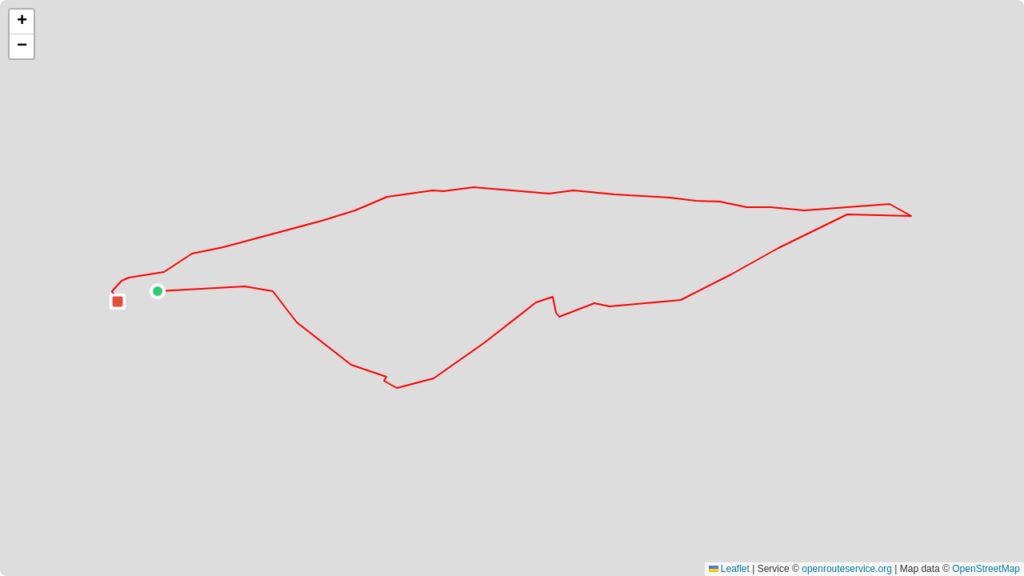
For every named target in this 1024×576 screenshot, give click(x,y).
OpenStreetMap (986, 568)
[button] (157, 291)
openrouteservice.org (847, 568)
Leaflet (729, 568)
